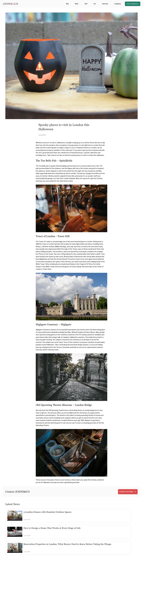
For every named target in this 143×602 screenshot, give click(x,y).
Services (105, 4)
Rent (76, 4)
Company (117, 4)
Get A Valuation (133, 4)
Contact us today (127, 491)
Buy (67, 4)
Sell (86, 4)
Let (95, 4)
